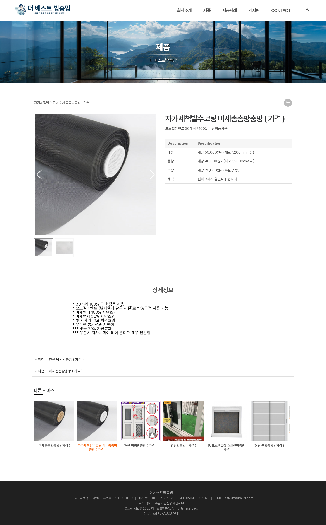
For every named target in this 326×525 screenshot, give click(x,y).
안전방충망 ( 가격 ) (183, 445)
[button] (152, 175)
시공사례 (229, 10)
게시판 (254, 10)
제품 (207, 10)
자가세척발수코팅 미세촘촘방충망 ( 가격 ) (97, 447)
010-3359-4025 (162, 497)
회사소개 (184, 10)
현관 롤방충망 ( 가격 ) (269, 445)
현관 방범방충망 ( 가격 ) (66, 359)
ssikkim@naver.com (239, 497)
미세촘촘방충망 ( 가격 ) (66, 371)
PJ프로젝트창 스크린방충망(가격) (226, 447)
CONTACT (281, 10)
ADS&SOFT (170, 513)
